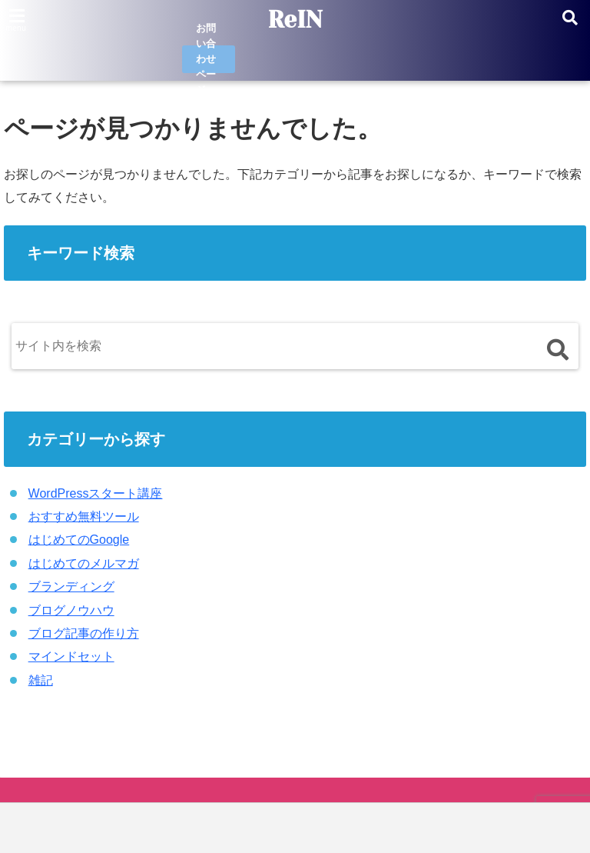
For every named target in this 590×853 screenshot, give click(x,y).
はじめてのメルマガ (83, 563)
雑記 (40, 680)
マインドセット (71, 656)
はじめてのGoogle (79, 539)
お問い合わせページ (206, 59)
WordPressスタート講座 (95, 493)
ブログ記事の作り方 (83, 633)
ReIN (294, 20)
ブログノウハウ (71, 610)
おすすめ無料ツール (83, 516)
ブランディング (71, 586)
